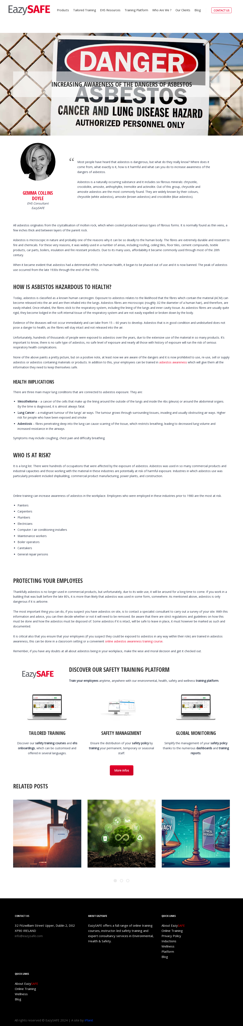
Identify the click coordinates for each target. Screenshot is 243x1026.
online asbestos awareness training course (134, 641)
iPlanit (89, 1020)
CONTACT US (221, 10)
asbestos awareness (173, 362)
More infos (121, 770)
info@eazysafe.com (29, 936)
